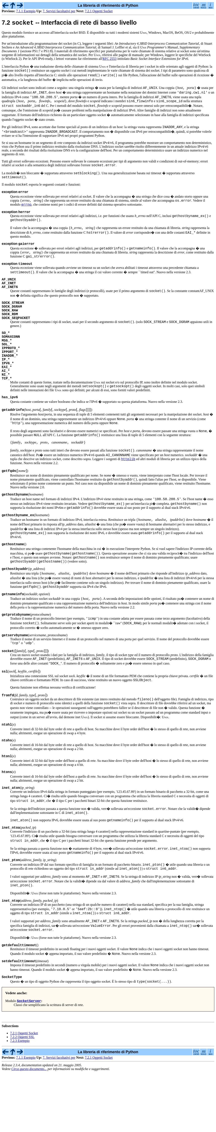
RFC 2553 (109, 59)
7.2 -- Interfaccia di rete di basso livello (69, 23)
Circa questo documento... (29, 1128)
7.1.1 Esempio (26, 11)
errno (26, 211)
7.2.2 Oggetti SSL (22, 1096)
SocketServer (29, 1060)
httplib (128, 492)
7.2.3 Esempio (20, 1100)
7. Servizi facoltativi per (59, 11)
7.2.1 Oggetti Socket (99, 11)
